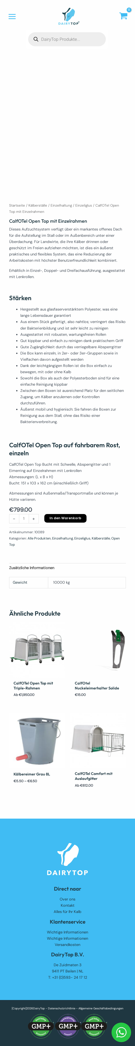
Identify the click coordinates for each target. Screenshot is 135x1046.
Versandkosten (67, 944)
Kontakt (68, 905)
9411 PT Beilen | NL (67, 971)
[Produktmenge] (24, 518)
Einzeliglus (83, 205)
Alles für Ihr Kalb (67, 911)
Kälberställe (37, 205)
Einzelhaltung (61, 205)
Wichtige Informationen (67, 932)
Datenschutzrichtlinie (61, 1008)
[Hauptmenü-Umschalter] (12, 16)
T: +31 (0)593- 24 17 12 (67, 977)
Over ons (67, 899)
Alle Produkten (39, 538)
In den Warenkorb (65, 518)
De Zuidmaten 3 (68, 965)
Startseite (17, 205)
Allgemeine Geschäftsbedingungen (100, 1008)
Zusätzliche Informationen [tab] (31, 567)
